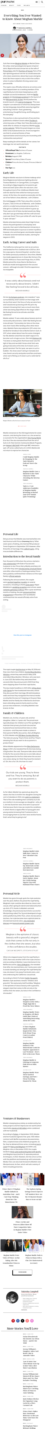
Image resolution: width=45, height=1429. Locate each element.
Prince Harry (7, 71)
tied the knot (20, 675)
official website (15, 582)
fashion (3, 5)
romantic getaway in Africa (13, 595)
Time (15, 185)
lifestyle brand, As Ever (14, 99)
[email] (32, 1353)
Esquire (12, 201)
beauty (11, 5)
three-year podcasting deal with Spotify (25, 1184)
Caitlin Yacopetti (31, 995)
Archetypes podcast (21, 97)
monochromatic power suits (23, 941)
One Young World (34, 438)
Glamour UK (36, 338)
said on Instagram (25, 102)
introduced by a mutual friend (30, 574)
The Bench (33, 121)
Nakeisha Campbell (25, 28)
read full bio (24, 1342)
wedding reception (19, 593)
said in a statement (32, 802)
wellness (27, 5)
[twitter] (22, 1353)
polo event (30, 590)
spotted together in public (17, 588)
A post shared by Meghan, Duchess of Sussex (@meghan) (22, 669)
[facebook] (18, 1353)
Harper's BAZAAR (12, 445)
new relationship (9, 569)
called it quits (29, 554)
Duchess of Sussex (26, 71)
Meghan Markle (21, 63)
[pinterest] (2, 55)
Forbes (15, 1166)
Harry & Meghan (23, 982)
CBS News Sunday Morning (28, 741)
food (19, 5)
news (22, 10)
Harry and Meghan (18, 1179)
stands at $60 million (19, 1160)
